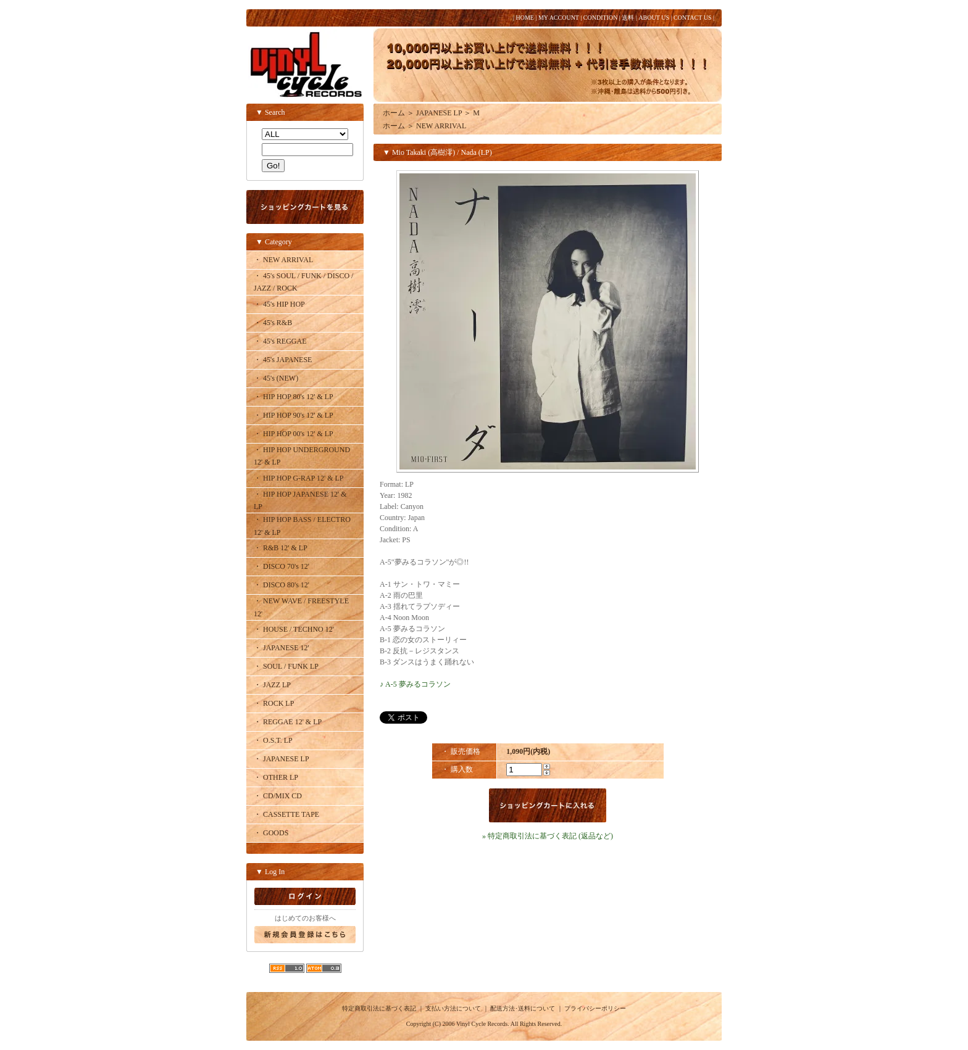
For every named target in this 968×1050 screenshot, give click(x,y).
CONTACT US (693, 17)
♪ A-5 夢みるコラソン (415, 684)
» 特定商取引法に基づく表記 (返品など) (547, 836)
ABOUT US (653, 17)
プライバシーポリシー (595, 1008)
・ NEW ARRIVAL (283, 259)
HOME (524, 17)
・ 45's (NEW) (276, 378)
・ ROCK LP (274, 703)
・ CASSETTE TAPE (286, 814)
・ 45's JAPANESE (283, 359)
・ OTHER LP (276, 777)
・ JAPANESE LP (281, 758)
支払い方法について (453, 1008)
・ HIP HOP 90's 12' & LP (293, 415)
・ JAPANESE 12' (281, 647)
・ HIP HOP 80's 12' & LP (293, 396)
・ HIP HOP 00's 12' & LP (293, 433)
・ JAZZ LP (272, 684)
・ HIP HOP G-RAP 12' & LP (299, 478)
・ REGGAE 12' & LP (288, 721)
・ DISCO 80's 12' (281, 585)
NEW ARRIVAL (441, 126)
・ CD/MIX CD (278, 796)
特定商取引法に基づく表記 (379, 1008)
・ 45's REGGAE (280, 341)
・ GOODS (271, 833)
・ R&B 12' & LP (280, 548)
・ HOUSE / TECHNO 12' (294, 629)
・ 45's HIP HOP (279, 304)
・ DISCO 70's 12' (281, 566)
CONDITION (600, 17)
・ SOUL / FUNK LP (286, 666)
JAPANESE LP (439, 113)
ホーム (394, 113)
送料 (628, 17)
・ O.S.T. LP (273, 740)
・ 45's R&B (273, 322)
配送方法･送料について (522, 1008)
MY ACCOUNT (558, 17)
